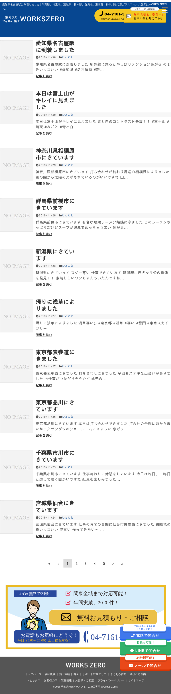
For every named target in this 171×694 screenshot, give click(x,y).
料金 (76, 674)
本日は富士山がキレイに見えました (55, 100)
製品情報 (66, 680)
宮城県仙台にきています (55, 506)
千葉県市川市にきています (55, 456)
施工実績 (64, 674)
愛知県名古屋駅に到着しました (55, 46)
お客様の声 (50, 680)
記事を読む (44, 76)
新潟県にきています (55, 255)
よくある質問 (118, 674)
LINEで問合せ (146, 646)
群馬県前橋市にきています (55, 204)
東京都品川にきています (55, 406)
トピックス (33, 680)
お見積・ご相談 (84, 680)
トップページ (33, 674)
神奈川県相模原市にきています (55, 154)
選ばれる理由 (138, 674)
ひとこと (68, 57)
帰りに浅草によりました (55, 305)
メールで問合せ (146, 662)
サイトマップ (136, 680)
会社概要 (50, 674)
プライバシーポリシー (111, 680)
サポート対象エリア (94, 674)
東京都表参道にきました (55, 355)
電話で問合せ (144, 630)
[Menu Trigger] (164, 10)
